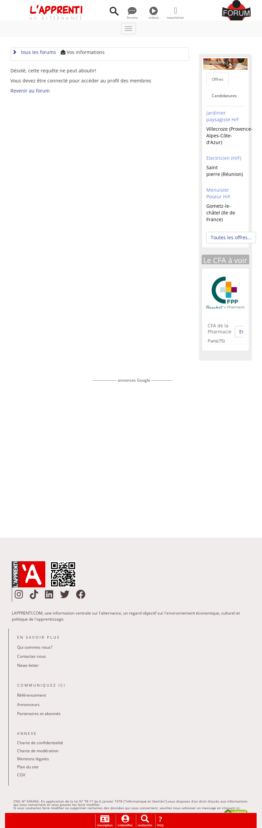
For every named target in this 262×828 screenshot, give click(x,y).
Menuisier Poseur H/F (218, 193)
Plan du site (28, 767)
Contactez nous (31, 656)
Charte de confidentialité (40, 743)
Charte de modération (37, 751)
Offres (217, 79)
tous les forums (34, 52)
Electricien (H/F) (223, 158)
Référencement (31, 695)
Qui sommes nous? (34, 647)
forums (132, 15)
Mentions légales (33, 759)
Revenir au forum (30, 90)
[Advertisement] (133, 455)
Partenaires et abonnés (39, 713)
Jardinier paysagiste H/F (222, 116)
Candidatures (224, 96)
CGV (21, 775)
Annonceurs (28, 704)
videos (154, 15)
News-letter (28, 665)
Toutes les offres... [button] (231, 237)
